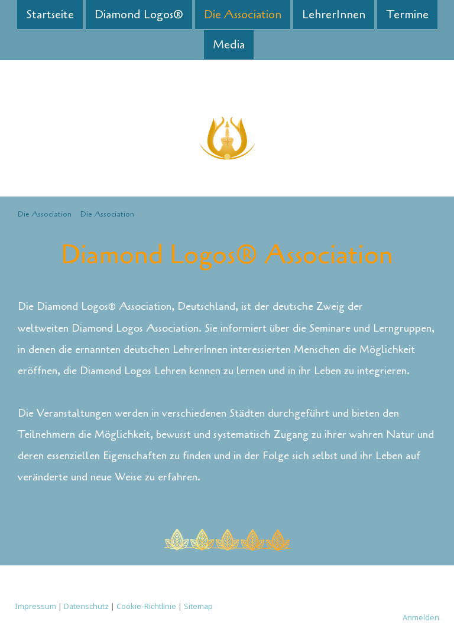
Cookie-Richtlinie (146, 606)
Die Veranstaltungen (65, 413)
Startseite (50, 14)
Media (229, 46)
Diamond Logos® (139, 14)
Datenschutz (86, 606)
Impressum (35, 606)
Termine (407, 14)
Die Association (242, 14)
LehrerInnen (333, 14)
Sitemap (198, 606)
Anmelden (421, 617)
